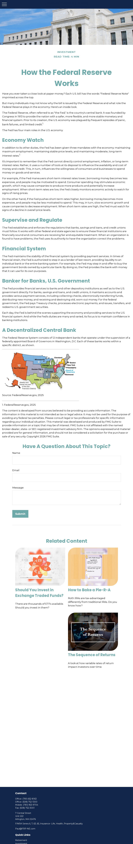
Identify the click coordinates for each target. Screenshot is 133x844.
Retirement (21, 840)
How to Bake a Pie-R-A (89, 590)
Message (18, 487)
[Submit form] (20, 514)
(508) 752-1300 (29, 801)
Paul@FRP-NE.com (25, 828)
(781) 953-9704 (30, 805)
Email (15, 470)
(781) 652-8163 (29, 798)
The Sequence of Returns (91, 654)
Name (16, 452)
